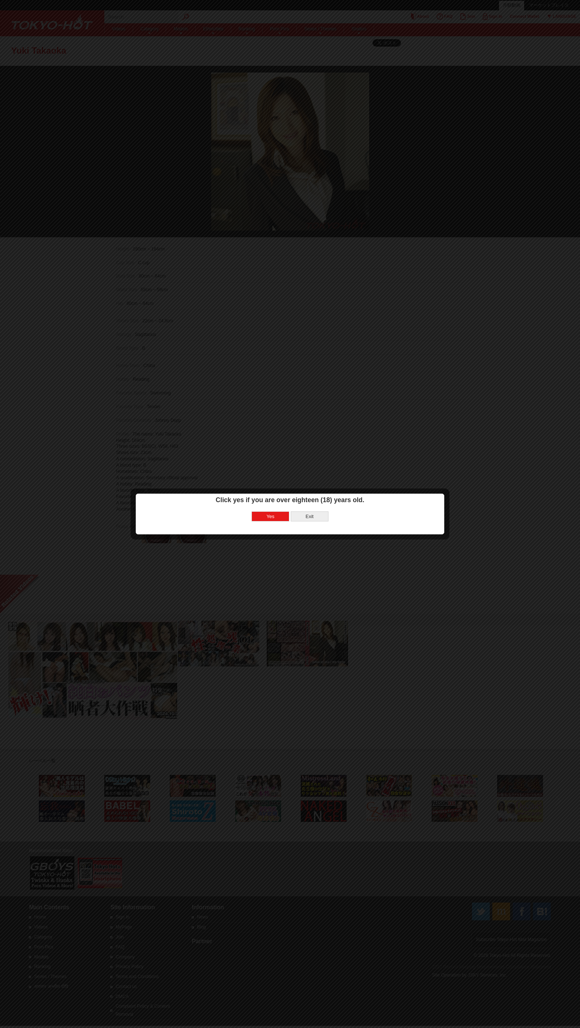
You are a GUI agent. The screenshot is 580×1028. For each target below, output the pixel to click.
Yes (270, 516)
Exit (310, 516)
